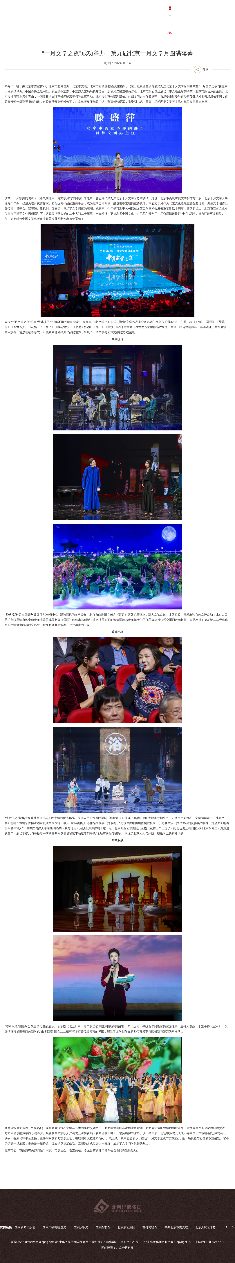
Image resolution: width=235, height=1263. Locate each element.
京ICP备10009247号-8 (210, 1242)
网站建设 (107, 1247)
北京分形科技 (125, 1247)
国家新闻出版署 (25, 1227)
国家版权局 (80, 1227)
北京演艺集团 (126, 1227)
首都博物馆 (149, 1227)
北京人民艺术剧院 (207, 1227)
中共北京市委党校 (176, 1227)
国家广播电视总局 (54, 1227)
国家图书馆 (102, 1227)
